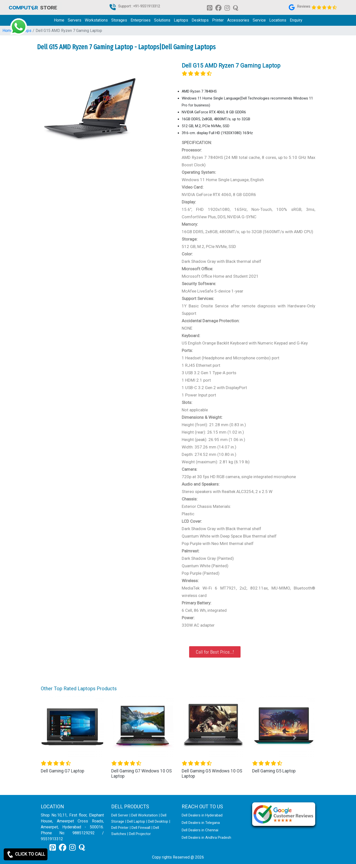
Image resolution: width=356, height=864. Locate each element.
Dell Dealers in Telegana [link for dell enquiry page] (201, 822)
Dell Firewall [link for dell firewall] (141, 827)
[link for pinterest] (210, 7)
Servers (74, 20)
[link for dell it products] (33, 7)
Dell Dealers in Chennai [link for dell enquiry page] (200, 830)
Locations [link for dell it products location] (277, 20)
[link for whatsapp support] (18, 26)
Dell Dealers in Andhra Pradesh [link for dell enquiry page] (206, 837)
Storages (119, 20)
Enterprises (141, 20)
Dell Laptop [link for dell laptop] (136, 821)
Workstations (96, 20)
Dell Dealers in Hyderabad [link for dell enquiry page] (202, 815)
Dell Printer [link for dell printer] (120, 827)
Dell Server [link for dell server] (119, 815)
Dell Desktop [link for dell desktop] (158, 821)
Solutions (162, 20)
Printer (218, 20)
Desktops (200, 20)
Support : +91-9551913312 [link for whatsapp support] (139, 6)
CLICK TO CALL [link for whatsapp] (25, 854)
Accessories (238, 20)
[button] (61, 737)
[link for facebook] (218, 7)
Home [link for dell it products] (59, 20)
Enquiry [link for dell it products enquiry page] (296, 20)
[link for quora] (236, 7)
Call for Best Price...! (215, 652)
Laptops (181, 20)
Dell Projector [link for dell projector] (140, 834)
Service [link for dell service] (259, 20)
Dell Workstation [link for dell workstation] (144, 815)
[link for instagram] (227, 7)
